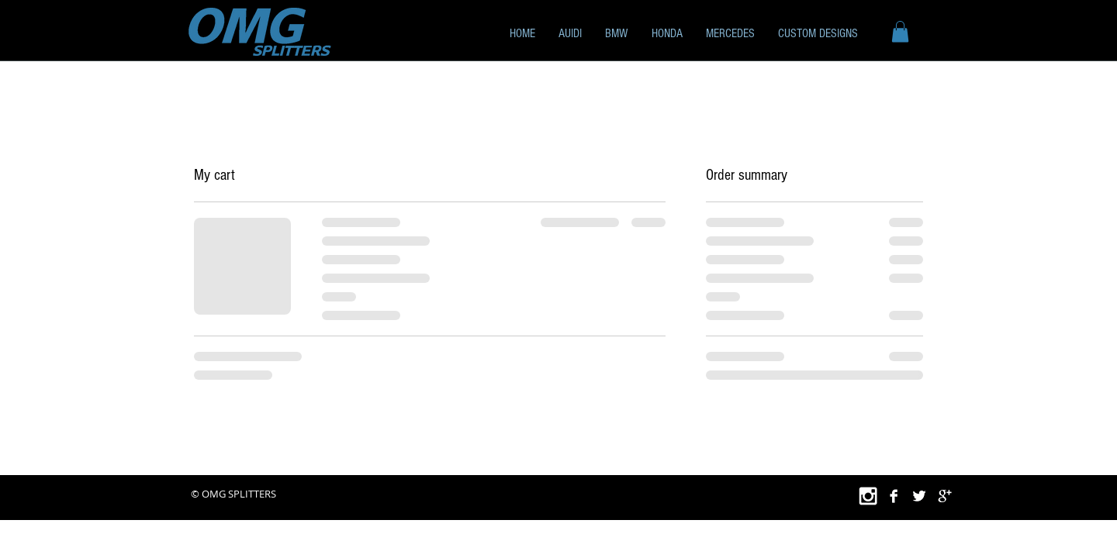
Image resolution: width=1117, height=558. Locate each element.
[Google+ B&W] (944, 496)
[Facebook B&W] (893, 496)
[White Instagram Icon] (868, 496)
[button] (616, 33)
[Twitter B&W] (919, 496)
